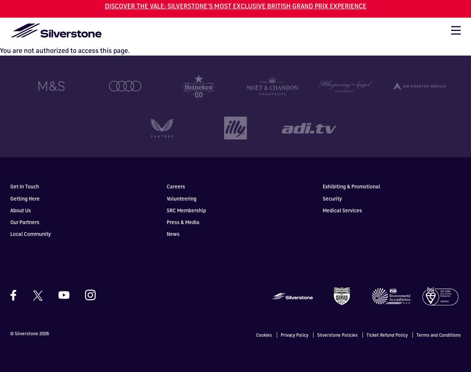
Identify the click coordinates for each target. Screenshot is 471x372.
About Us (20, 210)
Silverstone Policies (337, 334)
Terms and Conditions (439, 334)
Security (332, 198)
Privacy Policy (294, 334)
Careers (176, 186)
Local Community (30, 233)
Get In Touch (24, 186)
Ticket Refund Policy (387, 334)
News (173, 233)
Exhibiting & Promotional (351, 186)
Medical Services (342, 210)
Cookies (264, 334)
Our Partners (24, 222)
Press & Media (183, 222)
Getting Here (25, 198)
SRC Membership (186, 210)
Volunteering (181, 198)
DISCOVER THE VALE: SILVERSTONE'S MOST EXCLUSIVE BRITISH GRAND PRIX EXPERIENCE (235, 6)
